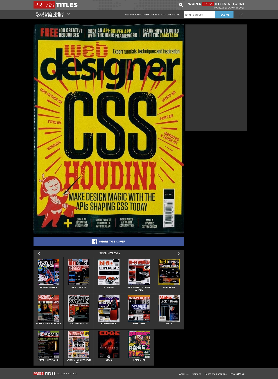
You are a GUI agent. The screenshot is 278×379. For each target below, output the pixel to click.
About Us (183, 374)
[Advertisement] (216, 50)
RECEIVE (224, 14)
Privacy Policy (237, 374)
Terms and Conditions (216, 374)
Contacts (196, 374)
